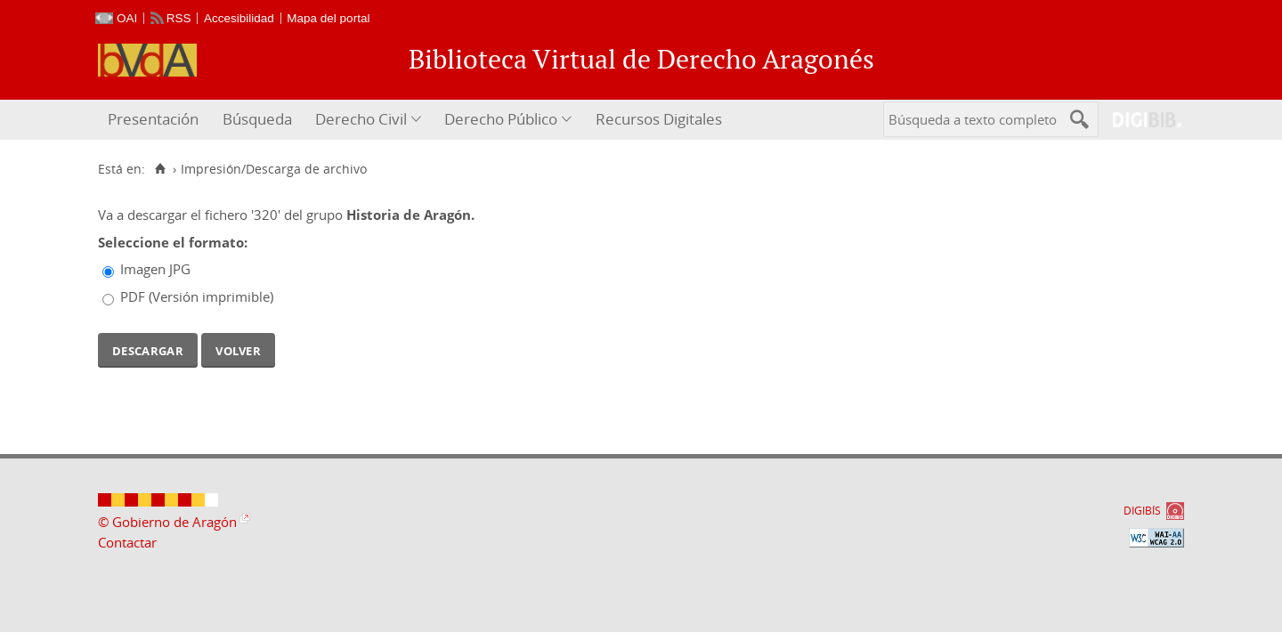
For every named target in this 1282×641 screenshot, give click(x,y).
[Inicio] (159, 169)
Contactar (127, 542)
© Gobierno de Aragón (167, 522)
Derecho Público (500, 119)
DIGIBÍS (1142, 510)
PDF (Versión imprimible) (196, 296)
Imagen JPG (155, 269)
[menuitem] (155, 120)
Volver (238, 349)
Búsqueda (257, 119)
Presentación (153, 119)
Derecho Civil (361, 119)
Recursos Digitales (659, 119)
